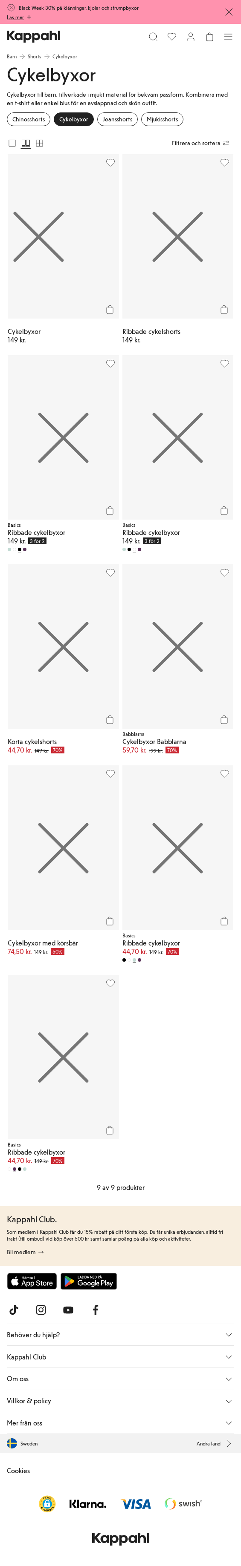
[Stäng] (229, 12)
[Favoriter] (172, 36)
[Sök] (153, 36)
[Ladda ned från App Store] (32, 1281)
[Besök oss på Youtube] (68, 1310)
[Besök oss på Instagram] (41, 1310)
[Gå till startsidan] (33, 37)
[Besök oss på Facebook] (95, 1310)
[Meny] (228, 36)
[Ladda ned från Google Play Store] (89, 1281)
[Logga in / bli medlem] (190, 36)
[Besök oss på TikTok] (13, 1310)
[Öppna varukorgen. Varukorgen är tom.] (209, 36)
